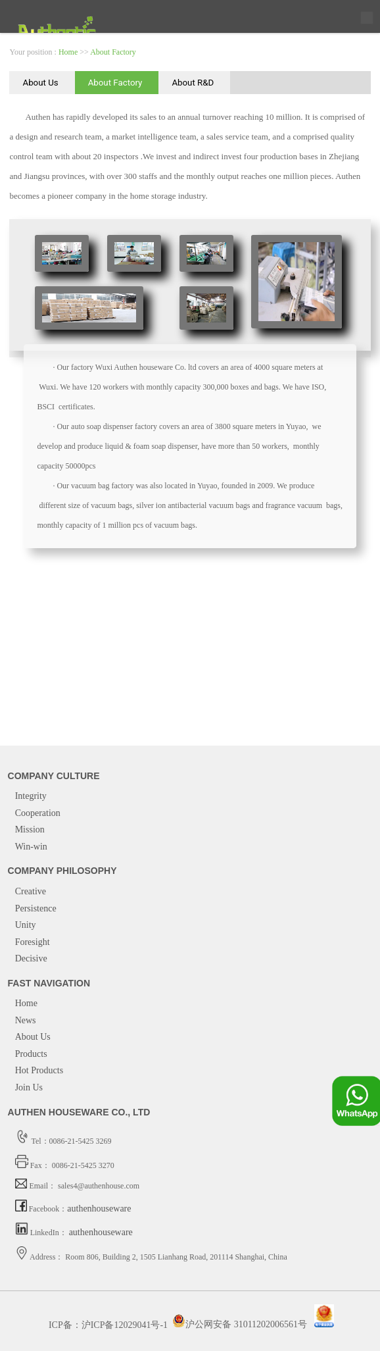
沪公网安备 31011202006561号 (239, 1324)
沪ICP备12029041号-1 (125, 1324)
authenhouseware (99, 1208)
